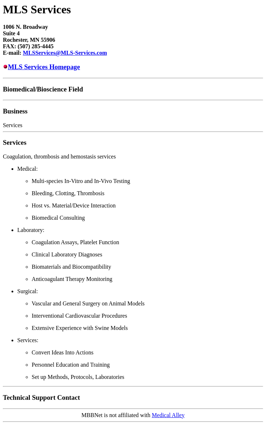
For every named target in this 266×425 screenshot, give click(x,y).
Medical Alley (168, 415)
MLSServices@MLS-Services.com (65, 53)
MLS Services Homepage (44, 67)
